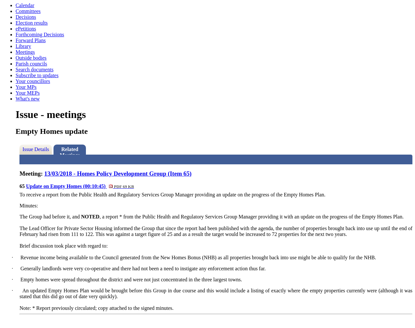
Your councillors (33, 81)
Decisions (26, 17)
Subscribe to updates (37, 75)
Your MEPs (28, 93)
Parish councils (31, 63)
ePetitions (26, 28)
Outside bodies (31, 58)
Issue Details (35, 149)
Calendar (25, 5)
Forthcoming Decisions (40, 34)
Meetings (25, 52)
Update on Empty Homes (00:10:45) (80, 186)
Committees (28, 11)
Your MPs (26, 87)
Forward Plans (31, 40)
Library (23, 46)
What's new (28, 98)
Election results (32, 23)
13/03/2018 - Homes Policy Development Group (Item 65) (118, 173)
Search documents (34, 69)
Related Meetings (70, 150)
